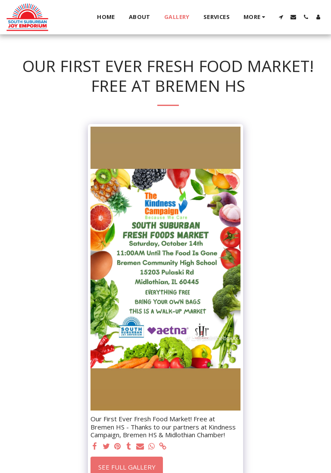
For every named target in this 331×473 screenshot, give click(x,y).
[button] (281, 17)
